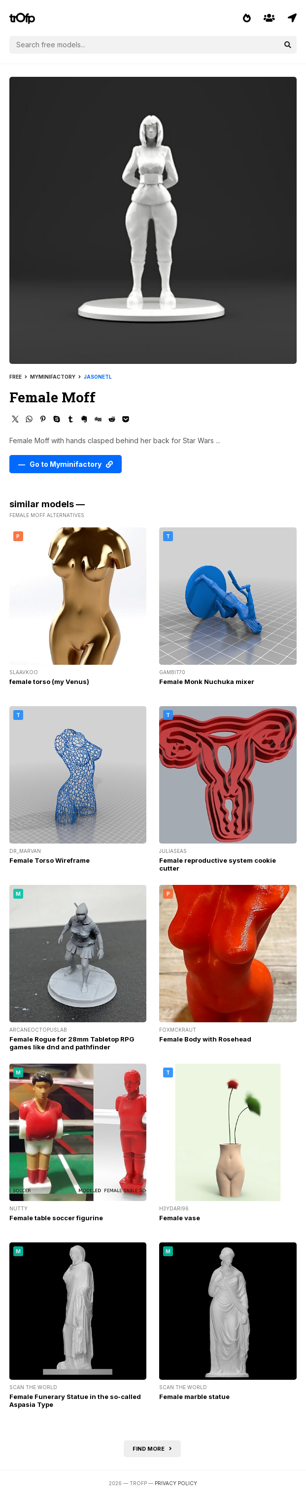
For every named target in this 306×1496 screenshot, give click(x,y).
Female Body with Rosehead (205, 1039)
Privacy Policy (176, 1483)
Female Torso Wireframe (49, 860)
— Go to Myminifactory (65, 464)
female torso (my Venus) (49, 681)
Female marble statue (194, 1396)
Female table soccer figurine (56, 1218)
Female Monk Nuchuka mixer (206, 681)
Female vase (179, 1218)
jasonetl (98, 377)
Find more (152, 1448)
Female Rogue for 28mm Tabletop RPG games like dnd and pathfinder (72, 1043)
